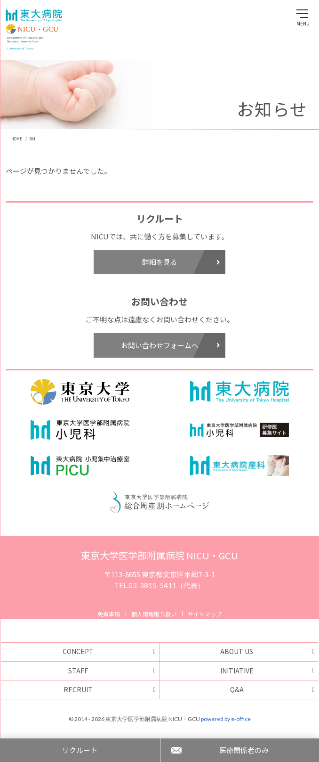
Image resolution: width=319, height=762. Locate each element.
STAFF (78, 670)
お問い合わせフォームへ (170, 345)
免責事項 (108, 614)
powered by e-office (226, 718)
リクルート (79, 750)
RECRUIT (78, 689)
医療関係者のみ (244, 750)
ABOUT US (236, 651)
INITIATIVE (237, 670)
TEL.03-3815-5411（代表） (159, 585)
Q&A (237, 689)
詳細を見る (181, 262)
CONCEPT (78, 651)
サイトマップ (205, 614)
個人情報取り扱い (153, 614)
